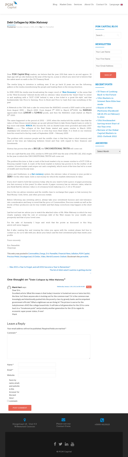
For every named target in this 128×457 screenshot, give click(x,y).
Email (10, 365)
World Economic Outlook (56, 252)
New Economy (69, 88)
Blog (55, 5)
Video (43, 252)
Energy (42, 249)
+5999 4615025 (102, 420)
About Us (89, 5)
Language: (116, 5)
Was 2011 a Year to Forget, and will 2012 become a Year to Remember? (38, 262)
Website (10, 370)
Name (10, 360)
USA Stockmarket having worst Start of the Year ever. (108, 119)
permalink (84, 252)
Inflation (74, 249)
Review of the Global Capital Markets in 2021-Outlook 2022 (107, 128)
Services (78, 5)
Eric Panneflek (48, 22)
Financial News (64, 249)
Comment (12, 328)
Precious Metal (13, 252)
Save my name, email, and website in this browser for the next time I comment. (14, 386)
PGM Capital (84, 249)
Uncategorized (26, 252)
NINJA (29, 121)
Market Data (66, 5)
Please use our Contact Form (63, 420)
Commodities (33, 249)
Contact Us (101, 5)
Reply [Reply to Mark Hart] (89, 282)
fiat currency (38, 170)
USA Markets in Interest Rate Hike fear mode (108, 97)
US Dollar (36, 252)
